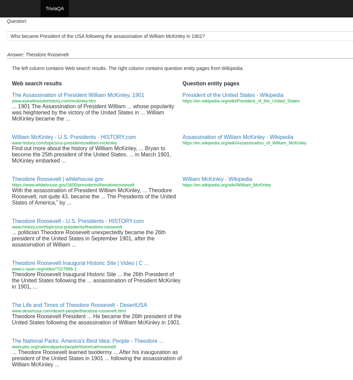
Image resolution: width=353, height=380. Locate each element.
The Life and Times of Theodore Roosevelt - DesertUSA (79, 305)
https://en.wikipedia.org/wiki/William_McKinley (226, 184)
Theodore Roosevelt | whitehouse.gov (57, 179)
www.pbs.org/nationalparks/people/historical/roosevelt (64, 346)
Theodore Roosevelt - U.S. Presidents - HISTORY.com (78, 221)
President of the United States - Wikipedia (232, 95)
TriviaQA (55, 8)
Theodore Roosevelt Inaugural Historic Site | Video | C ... (80, 263)
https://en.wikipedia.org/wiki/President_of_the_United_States (241, 100)
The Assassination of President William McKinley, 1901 (78, 95)
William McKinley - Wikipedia (217, 179)
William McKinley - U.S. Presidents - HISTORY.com (74, 137)
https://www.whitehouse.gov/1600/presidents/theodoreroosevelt (73, 184)
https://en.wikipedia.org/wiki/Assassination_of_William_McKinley (244, 142)
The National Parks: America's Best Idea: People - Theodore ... (88, 341)
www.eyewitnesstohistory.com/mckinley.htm (54, 100)
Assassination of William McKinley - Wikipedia (237, 137)
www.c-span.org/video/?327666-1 (44, 268)
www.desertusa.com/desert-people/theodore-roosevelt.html (69, 310)
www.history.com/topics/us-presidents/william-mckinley (64, 142)
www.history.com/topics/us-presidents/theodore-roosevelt (67, 226)
